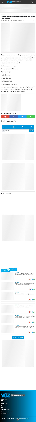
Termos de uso (5, 413)
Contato (3, 407)
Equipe (3, 400)
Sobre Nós (4, 399)
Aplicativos (4, 403)
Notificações (4, 405)
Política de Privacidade (7, 412)
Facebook (4, 127)
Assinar (31, 130)
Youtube (22, 127)
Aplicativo (31, 127)
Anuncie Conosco (5, 409)
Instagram (13, 127)
